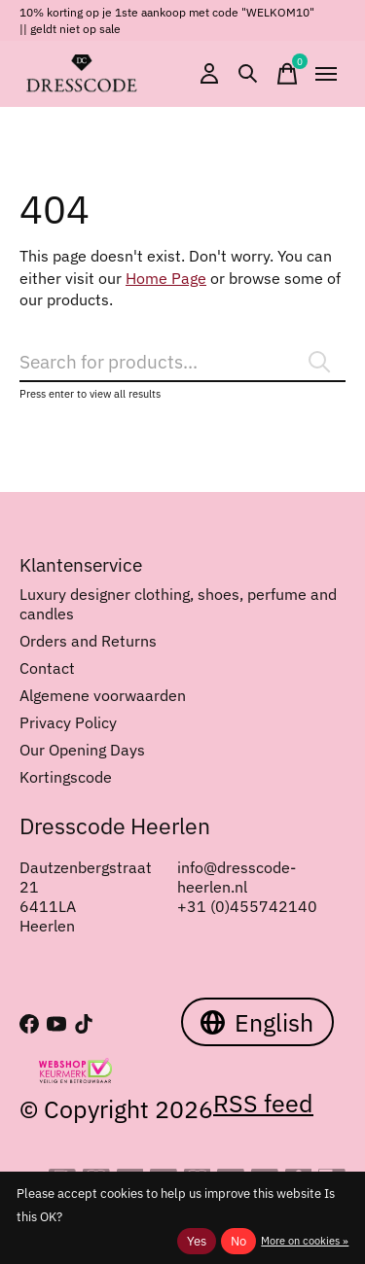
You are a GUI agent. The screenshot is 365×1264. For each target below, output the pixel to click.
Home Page (166, 278)
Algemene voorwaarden (102, 695)
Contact (47, 668)
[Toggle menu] (326, 73)
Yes (196, 1240)
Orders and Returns (88, 640)
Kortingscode (65, 777)
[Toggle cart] (287, 73)
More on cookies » (304, 1240)
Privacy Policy (68, 722)
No (238, 1240)
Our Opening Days (82, 749)
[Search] (182, 362)
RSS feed (263, 1103)
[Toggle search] (248, 73)
